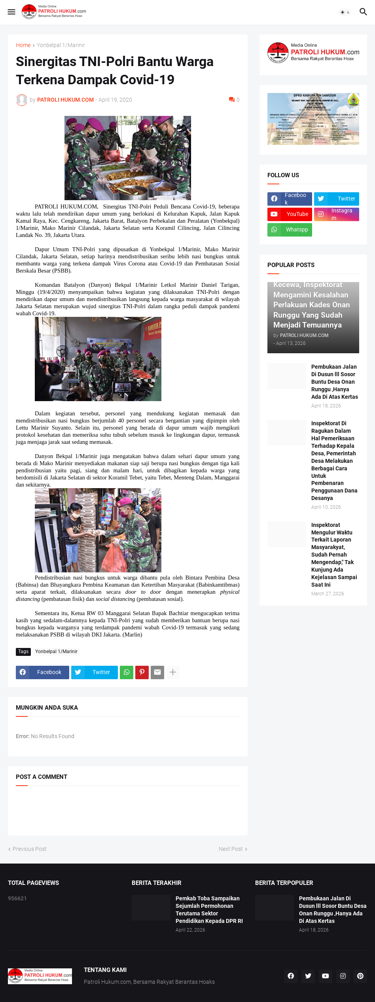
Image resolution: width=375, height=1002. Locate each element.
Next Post (231, 849)
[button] (11, 12)
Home (23, 45)
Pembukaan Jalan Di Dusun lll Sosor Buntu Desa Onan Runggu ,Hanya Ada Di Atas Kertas (334, 382)
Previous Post (30, 849)
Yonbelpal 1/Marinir (61, 45)
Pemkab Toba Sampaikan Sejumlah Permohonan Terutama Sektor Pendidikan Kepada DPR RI (209, 909)
